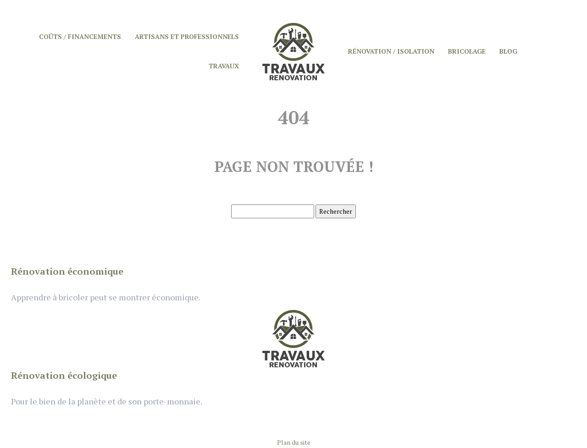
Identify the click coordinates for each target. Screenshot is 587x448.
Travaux (224, 65)
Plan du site (293, 442)
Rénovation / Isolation (391, 51)
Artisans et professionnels (187, 36)
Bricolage (467, 51)
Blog (508, 51)
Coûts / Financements (80, 36)
